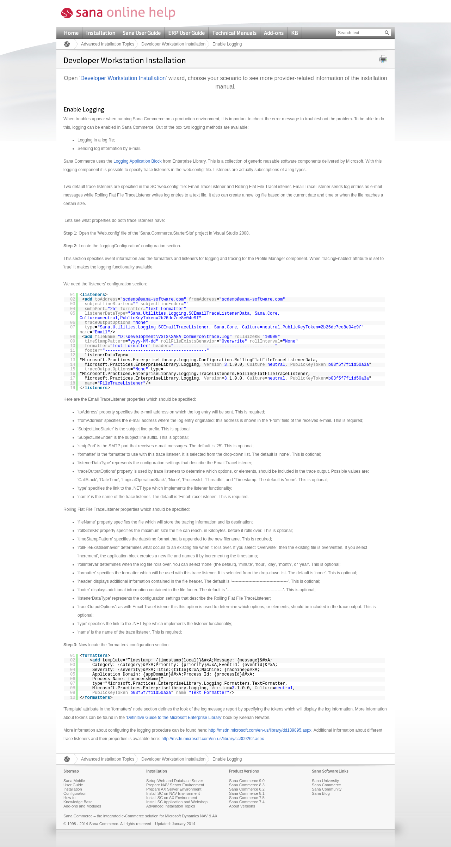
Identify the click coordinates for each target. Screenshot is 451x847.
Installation (100, 32)
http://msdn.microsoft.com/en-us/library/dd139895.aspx (260, 730)
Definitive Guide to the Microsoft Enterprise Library (174, 717)
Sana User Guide (142, 32)
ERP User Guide (186, 32)
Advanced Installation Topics (107, 44)
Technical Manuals (234, 32)
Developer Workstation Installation (173, 44)
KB (294, 32)
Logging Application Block (137, 161)
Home (71, 32)
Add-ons (274, 32)
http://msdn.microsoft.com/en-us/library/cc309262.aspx (212, 738)
